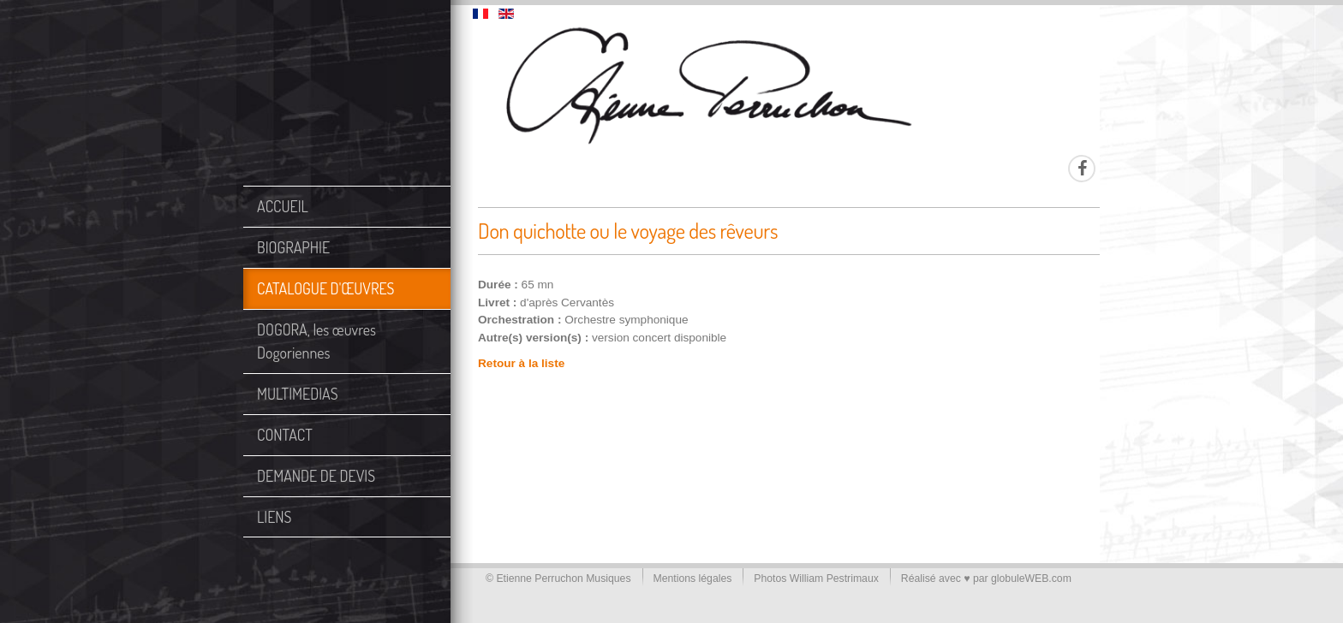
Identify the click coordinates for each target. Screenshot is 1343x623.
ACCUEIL (282, 206)
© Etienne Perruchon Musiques (558, 578)
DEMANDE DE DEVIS (316, 475)
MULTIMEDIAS (297, 393)
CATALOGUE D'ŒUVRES (325, 288)
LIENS (274, 516)
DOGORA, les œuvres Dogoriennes (316, 341)
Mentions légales (693, 578)
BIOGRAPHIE (293, 247)
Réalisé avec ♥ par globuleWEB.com (986, 578)
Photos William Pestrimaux (816, 578)
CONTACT (285, 434)
